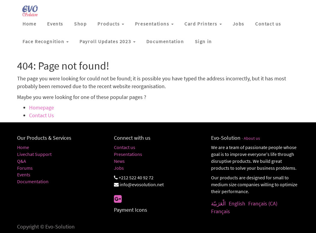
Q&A (21, 161)
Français (220, 211)
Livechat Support (34, 154)
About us (252, 138)
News (119, 161)
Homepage (41, 107)
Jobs (119, 168)
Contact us (124, 147)
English (237, 203)
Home (23, 147)
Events (23, 175)
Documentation (33, 181)
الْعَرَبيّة (218, 203)
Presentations (128, 154)
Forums (25, 168)
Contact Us (41, 115)
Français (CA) (262, 203)
